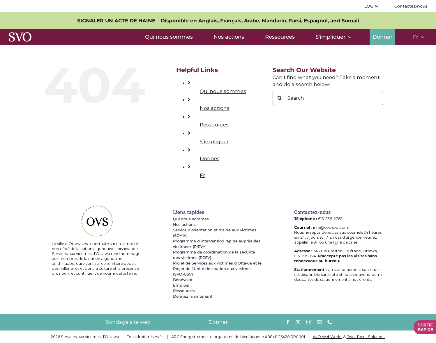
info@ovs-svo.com (330, 227)
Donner (209, 158)
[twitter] (298, 322)
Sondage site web (128, 322)
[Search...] (328, 98)
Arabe (251, 21)
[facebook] (287, 322)
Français (230, 21)
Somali (350, 21)
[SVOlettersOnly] (20, 34)
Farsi (295, 21)
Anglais (208, 21)
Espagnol (316, 21)
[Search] (280, 98)
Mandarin (274, 21)
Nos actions (215, 108)
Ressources (214, 125)
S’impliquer (214, 141)
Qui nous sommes (223, 91)
